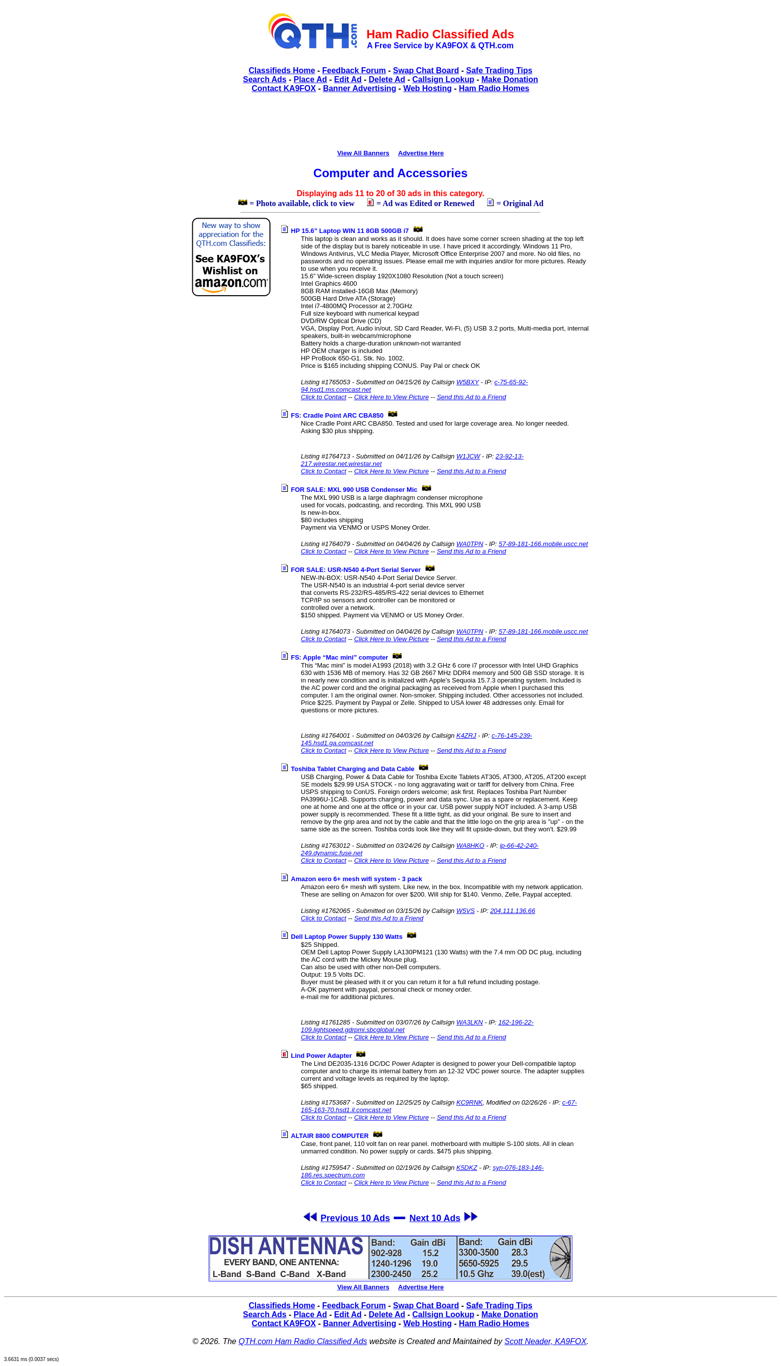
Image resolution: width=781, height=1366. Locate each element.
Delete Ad (387, 79)
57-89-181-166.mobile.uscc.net (543, 544)
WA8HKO (470, 845)
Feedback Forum (354, 70)
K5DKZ (466, 1167)
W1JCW (468, 456)
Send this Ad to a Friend (471, 397)
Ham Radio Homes (494, 88)
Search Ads (264, 79)
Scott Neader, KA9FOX (546, 1341)
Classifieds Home (282, 70)
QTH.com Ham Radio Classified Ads (303, 1341)
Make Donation (509, 79)
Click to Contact (323, 397)
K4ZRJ (466, 735)
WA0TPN (469, 544)
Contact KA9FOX (284, 88)
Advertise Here (421, 153)
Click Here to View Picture (391, 397)
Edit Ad (348, 79)
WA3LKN (469, 1022)
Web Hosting (427, 88)
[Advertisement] (390, 125)
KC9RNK (469, 1102)
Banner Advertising (359, 88)
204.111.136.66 (512, 910)
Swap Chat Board (426, 70)
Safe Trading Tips (499, 70)
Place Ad (310, 79)
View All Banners (363, 153)
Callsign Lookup (443, 79)
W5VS (465, 910)
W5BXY (467, 382)
